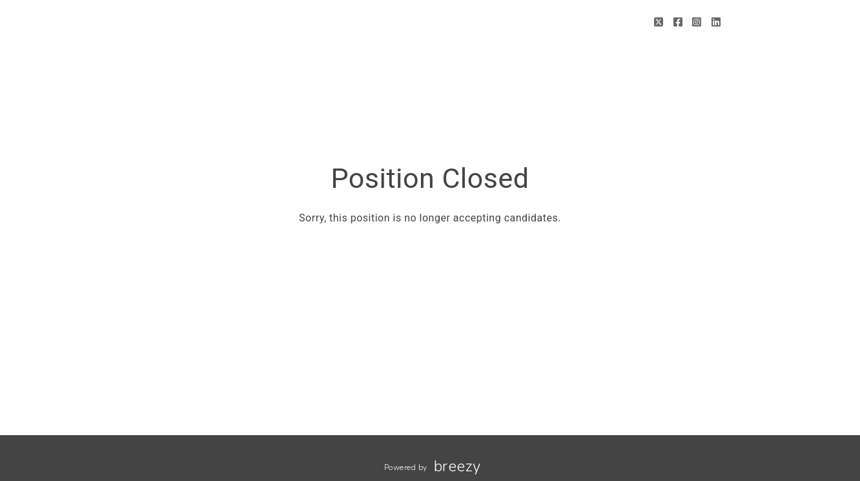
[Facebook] (678, 22)
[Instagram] (697, 22)
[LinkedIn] (716, 22)
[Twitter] (659, 22)
